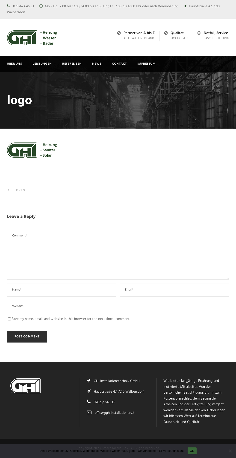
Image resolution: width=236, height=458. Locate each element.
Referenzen (72, 63)
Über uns (14, 63)
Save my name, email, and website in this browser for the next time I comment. (71, 319)
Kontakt (119, 63)
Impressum (146, 63)
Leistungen (42, 63)
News (96, 63)
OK (192, 450)
